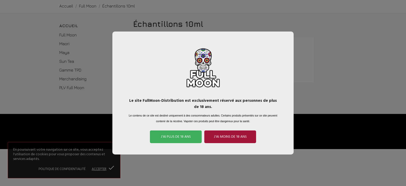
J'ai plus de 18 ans (176, 137)
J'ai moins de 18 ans (230, 137)
